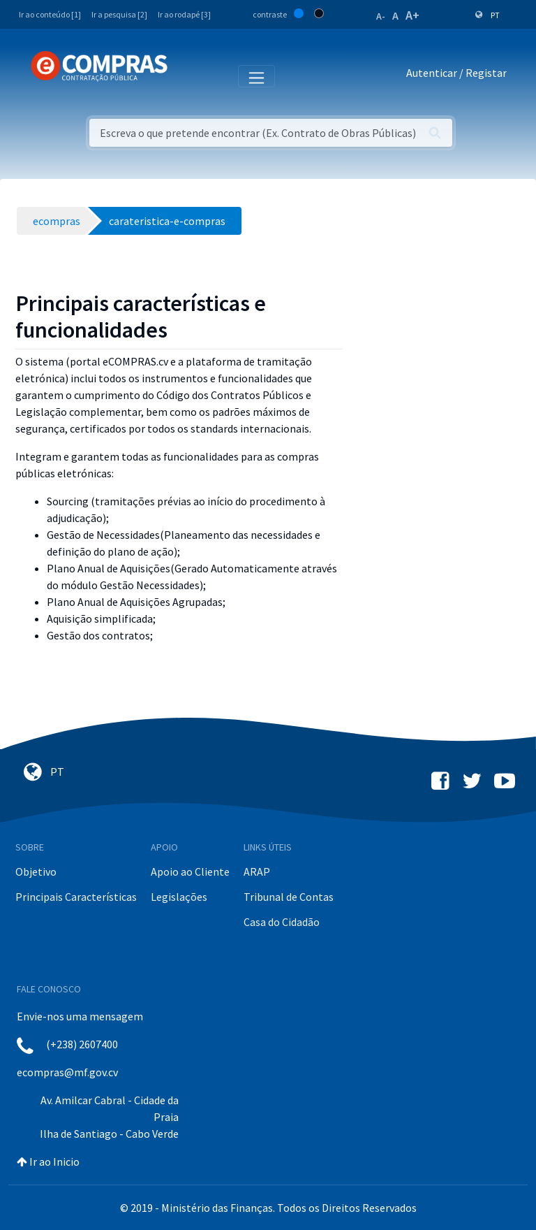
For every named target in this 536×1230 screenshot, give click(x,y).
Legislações (179, 897)
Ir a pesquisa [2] (119, 14)
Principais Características (76, 897)
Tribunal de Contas (289, 897)
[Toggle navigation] (187, 75)
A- (380, 16)
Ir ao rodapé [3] (184, 14)
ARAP (257, 871)
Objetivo (36, 871)
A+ (412, 15)
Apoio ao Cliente (190, 871)
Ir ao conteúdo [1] (50, 14)
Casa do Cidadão (282, 922)
